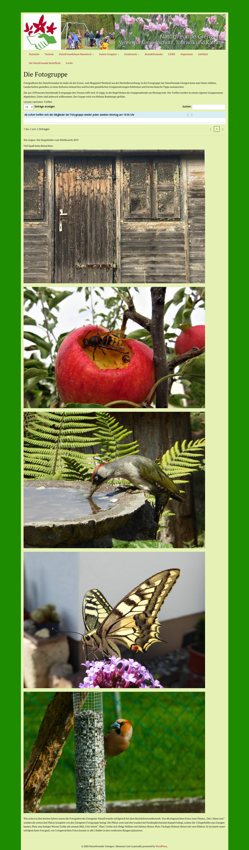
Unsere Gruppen (109, 54)
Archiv (69, 63)
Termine (49, 54)
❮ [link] (211, 129)
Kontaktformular (154, 54)
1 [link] (216, 129)
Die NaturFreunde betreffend (44, 63)
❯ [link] (223, 129)
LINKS (171, 54)
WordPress (161, 846)
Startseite (34, 54)
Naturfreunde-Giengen (180, 36)
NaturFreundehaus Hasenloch (76, 54)
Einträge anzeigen (44, 106)
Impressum (187, 54)
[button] (217, 115)
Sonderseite (131, 54)
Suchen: (186, 106)
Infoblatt (203, 54)
